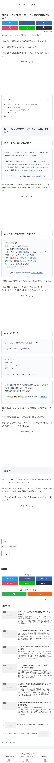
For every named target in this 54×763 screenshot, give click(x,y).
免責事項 (44, 757)
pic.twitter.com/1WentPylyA (32, 170)
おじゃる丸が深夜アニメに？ (18, 107)
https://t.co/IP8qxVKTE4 (28, 261)
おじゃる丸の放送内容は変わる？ (19, 110)
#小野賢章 (17, 249)
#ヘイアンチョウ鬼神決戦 (26, 258)
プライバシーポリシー (27, 757)
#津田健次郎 (23, 252)
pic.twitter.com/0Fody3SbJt (14, 267)
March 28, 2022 (30, 374)
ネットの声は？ (14, 112)
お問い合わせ (10, 757)
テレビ (4, 569)
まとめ (10, 116)
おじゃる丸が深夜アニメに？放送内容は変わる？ (23, 104)
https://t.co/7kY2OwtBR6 (28, 155)
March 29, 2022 (41, 176)
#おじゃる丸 (13, 246)
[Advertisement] (27, 79)
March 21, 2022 (37, 273)
